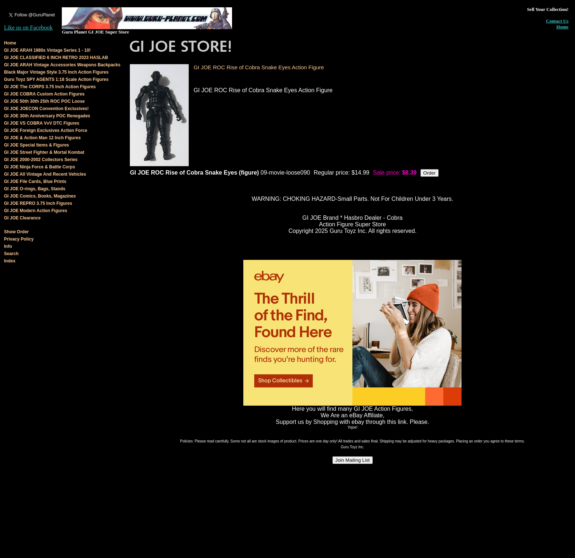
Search (11, 253)
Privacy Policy (18, 239)
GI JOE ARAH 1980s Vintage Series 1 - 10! (47, 50)
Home (562, 27)
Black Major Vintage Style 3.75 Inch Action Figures (56, 72)
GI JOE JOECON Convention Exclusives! (46, 108)
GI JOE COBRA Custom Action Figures (44, 94)
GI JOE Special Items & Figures (36, 145)
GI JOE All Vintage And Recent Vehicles (45, 174)
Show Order (16, 231)
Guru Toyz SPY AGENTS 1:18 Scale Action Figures (56, 79)
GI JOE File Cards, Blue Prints (35, 181)
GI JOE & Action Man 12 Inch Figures (42, 137)
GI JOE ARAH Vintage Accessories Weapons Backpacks (62, 64)
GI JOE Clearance (22, 218)
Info (8, 246)
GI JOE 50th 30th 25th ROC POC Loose (44, 101)
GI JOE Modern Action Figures (35, 210)
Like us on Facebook (28, 27)
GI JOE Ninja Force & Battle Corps (39, 166)
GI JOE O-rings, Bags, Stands (34, 188)
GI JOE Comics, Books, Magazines (40, 196)
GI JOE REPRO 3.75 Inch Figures (38, 203)
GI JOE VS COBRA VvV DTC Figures (41, 123)
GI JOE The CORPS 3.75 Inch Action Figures (50, 86)
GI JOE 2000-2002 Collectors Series (40, 159)
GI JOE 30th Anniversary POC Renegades (47, 115)
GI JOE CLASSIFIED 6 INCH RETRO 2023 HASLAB (56, 57)
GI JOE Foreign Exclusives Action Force (45, 130)
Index (9, 261)
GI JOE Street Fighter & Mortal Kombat (44, 152)
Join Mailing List (352, 460)
